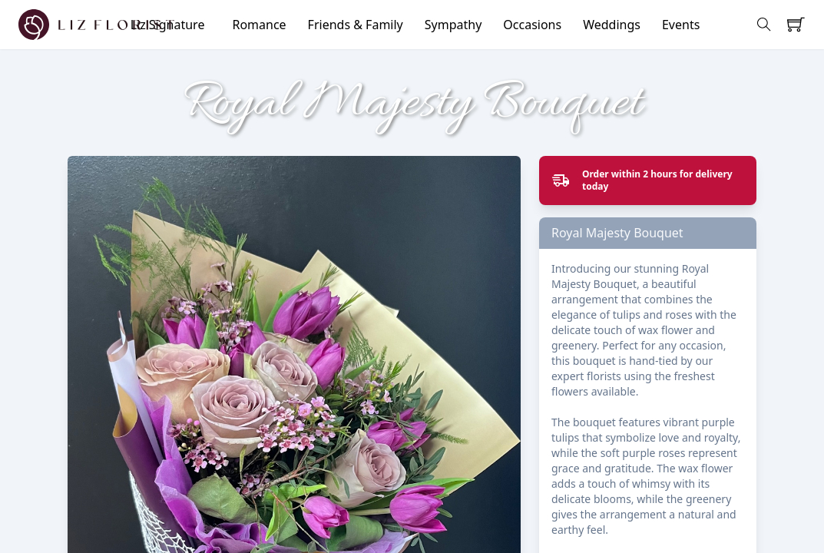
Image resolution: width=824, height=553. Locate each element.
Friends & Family (355, 24)
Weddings (611, 24)
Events (681, 24)
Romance (259, 24)
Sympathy (453, 24)
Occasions (532, 24)
